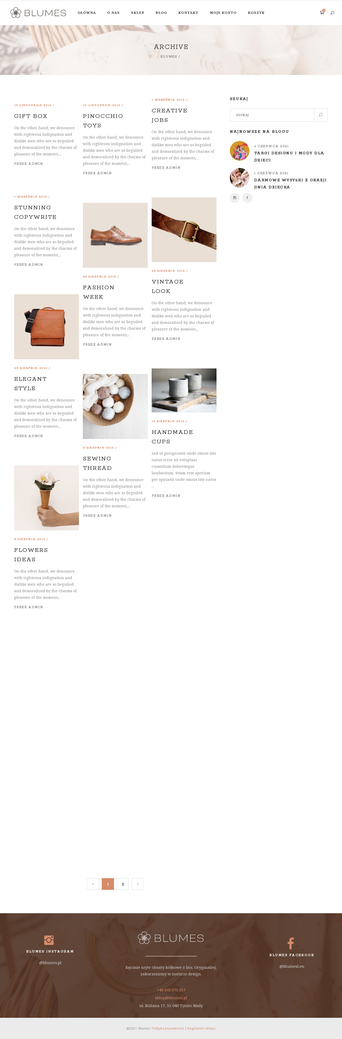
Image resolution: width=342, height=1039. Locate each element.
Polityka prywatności (168, 1028)
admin (35, 164)
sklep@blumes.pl (171, 997)
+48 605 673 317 (171, 989)
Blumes (169, 57)
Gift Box (31, 116)
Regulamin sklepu (201, 1028)
